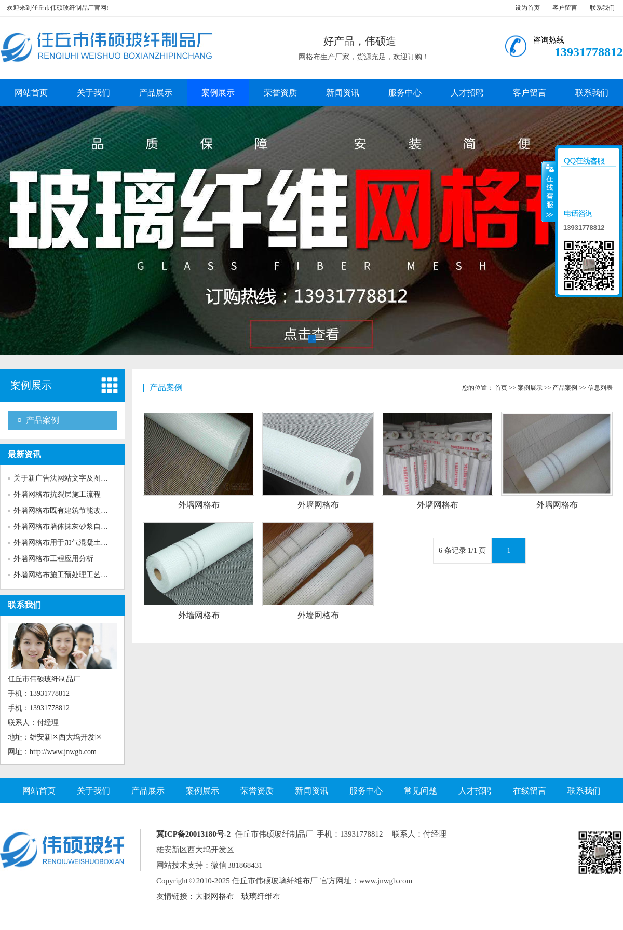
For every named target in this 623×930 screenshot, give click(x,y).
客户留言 (564, 7)
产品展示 (155, 92)
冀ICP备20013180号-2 (193, 834)
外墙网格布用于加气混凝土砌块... (67, 542)
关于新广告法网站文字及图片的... (67, 478)
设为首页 (527, 7)
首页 (501, 387)
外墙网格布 (199, 504)
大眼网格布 (214, 896)
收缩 (548, 191)
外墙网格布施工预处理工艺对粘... (67, 575)
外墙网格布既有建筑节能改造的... (67, 510)
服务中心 (405, 92)
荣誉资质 (280, 92)
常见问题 (420, 790)
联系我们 (602, 7)
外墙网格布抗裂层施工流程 (57, 494)
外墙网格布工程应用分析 (53, 559)
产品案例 (42, 420)
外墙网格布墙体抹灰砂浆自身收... (67, 526)
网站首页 (31, 92)
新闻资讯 (342, 92)
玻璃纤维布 (260, 896)
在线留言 (529, 790)
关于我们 (93, 92)
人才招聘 (467, 92)
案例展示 (218, 92)
